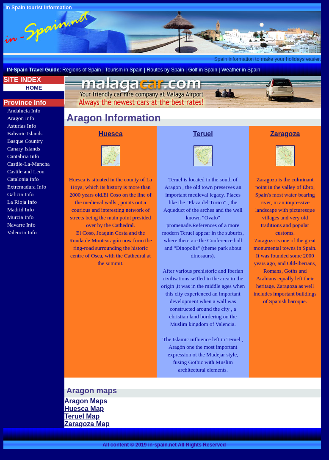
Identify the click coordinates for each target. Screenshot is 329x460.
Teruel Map (82, 416)
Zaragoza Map (87, 423)
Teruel (203, 133)
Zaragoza (285, 133)
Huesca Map (84, 408)
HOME (34, 88)
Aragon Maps (85, 401)
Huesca (111, 133)
